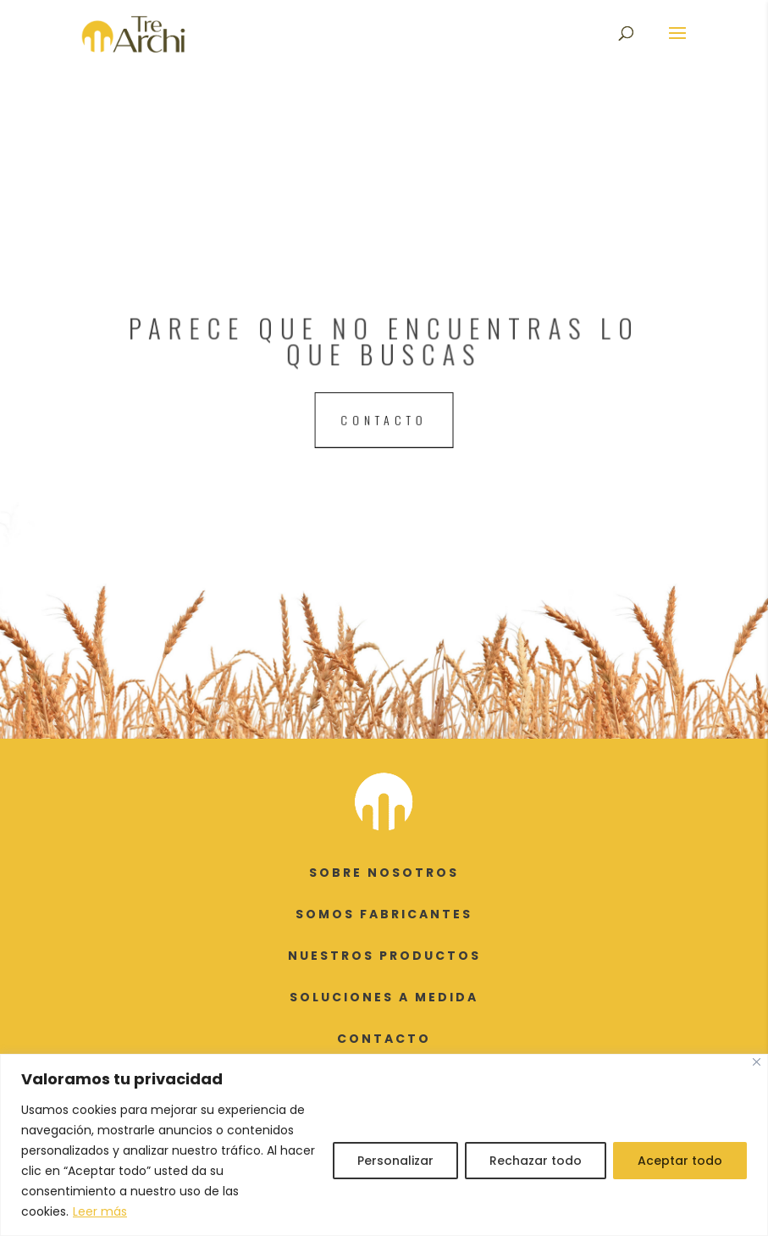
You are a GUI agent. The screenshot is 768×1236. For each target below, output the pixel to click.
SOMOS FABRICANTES (384, 914)
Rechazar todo (535, 1160)
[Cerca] (756, 1062)
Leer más (100, 1211)
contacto (384, 418)
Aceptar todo (680, 1160)
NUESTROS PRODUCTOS (384, 955)
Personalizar (395, 1160)
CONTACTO (384, 1038)
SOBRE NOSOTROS (384, 872)
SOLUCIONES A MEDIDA (384, 997)
